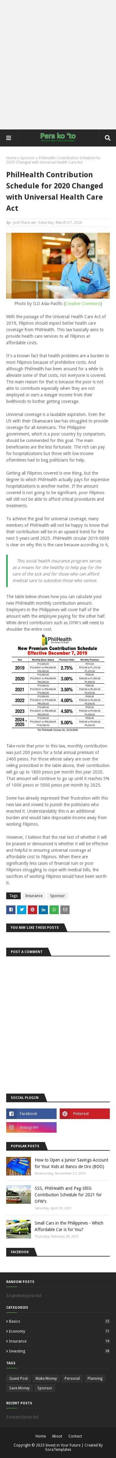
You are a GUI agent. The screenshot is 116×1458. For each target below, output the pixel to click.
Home (11, 158)
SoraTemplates (58, 1449)
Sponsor (27, 158)
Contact (75, 1436)
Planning (95, 1378)
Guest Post (18, 1378)
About (57, 1436)
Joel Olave (21, 222)
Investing (59, 1351)
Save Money (19, 1388)
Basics (59, 1321)
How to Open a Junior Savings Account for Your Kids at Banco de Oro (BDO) (71, 1163)
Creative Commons (83, 303)
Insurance (33, 896)
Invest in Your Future (62, 1445)
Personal (72, 1378)
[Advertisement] (58, 64)
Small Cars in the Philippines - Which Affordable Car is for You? (69, 1226)
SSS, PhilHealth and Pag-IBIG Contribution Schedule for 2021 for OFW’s (68, 1195)
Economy (59, 1331)
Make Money (46, 1378)
